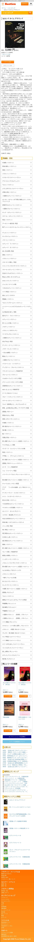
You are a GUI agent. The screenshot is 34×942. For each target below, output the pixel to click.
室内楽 (3, 912)
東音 (2, 915)
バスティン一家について (8, 879)
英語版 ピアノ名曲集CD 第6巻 (18, 821)
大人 (2, 904)
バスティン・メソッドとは (10, 872)
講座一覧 (3, 884)
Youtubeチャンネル (6, 926)
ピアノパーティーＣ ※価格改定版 (19, 857)
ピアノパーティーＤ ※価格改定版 (19, 864)
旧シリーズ (4, 913)
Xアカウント (5, 924)
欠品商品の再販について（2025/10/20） (18, 761)
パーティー (4, 897)
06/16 (4, 766)
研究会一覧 (4, 890)
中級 (2, 903)
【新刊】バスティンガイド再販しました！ (19, 752)
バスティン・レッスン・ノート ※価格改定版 (17, 781)
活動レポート (5, 892)
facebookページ (5, 922)
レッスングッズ (5, 910)
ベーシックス (5, 899)
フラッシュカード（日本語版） (13, 788)
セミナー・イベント (8, 882)
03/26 (4, 752)
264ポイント (6, 724)
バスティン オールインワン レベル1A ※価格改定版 (19, 786)
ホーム (4, 8)
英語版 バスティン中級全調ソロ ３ (19, 828)
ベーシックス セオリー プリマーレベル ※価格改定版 (19, 790)
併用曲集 (3, 906)
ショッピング (11, 8)
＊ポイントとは (5, 54)
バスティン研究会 (7, 889)
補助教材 (3, 908)
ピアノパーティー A (15, 835)
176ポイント (21, 724)
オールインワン (5, 901)
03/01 (4, 754)
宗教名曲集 (6, 717)
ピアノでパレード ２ (15, 842)
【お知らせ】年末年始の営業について (18, 759)
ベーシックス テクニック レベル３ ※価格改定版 (18, 783)
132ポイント (6, 690)
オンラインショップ (8, 895)
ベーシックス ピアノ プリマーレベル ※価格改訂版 (19, 791)
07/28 (4, 763)
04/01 (4, 750)
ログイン (24, 4)
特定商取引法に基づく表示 (9, 936)
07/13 (4, 765)
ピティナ (3, 917)
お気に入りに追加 (7, 65)
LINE (2, 927)
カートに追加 (7, 62)
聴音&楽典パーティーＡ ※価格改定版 (15, 780)
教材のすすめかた (6, 873)
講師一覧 (3, 886)
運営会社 (3, 934)
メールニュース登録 (7, 932)
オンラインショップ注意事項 (17, 736)
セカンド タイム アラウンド (17, 800)
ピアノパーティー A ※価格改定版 (14, 778)
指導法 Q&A (4, 877)
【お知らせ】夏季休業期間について (17, 763)
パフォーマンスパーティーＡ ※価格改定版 (16, 776)
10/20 (4, 761)
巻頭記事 (3, 875)
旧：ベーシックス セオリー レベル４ (19, 807)
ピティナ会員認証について (17, 741)
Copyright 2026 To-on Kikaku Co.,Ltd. (17, 939)
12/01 (4, 759)
